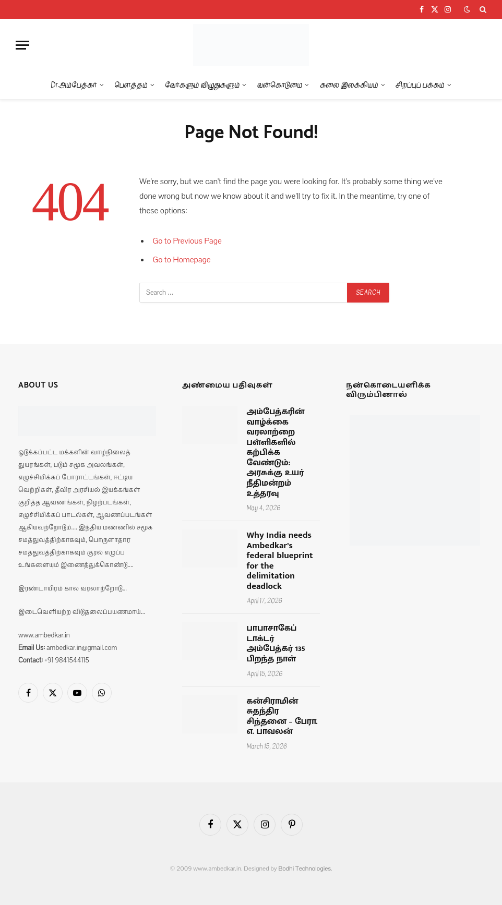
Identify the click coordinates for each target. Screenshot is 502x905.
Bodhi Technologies (304, 868)
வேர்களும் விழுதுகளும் (202, 84)
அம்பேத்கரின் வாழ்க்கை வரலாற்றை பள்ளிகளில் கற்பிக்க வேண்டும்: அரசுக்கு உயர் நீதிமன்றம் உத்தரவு (276, 453)
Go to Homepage (182, 260)
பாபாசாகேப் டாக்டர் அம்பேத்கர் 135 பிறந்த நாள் (276, 643)
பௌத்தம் (131, 84)
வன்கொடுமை (280, 84)
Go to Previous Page (187, 241)
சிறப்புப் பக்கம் (420, 84)
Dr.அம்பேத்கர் (74, 84)
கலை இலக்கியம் (349, 84)
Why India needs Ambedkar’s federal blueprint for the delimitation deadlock (280, 561)
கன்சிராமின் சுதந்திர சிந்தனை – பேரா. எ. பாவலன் (282, 716)
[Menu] (22, 45)
